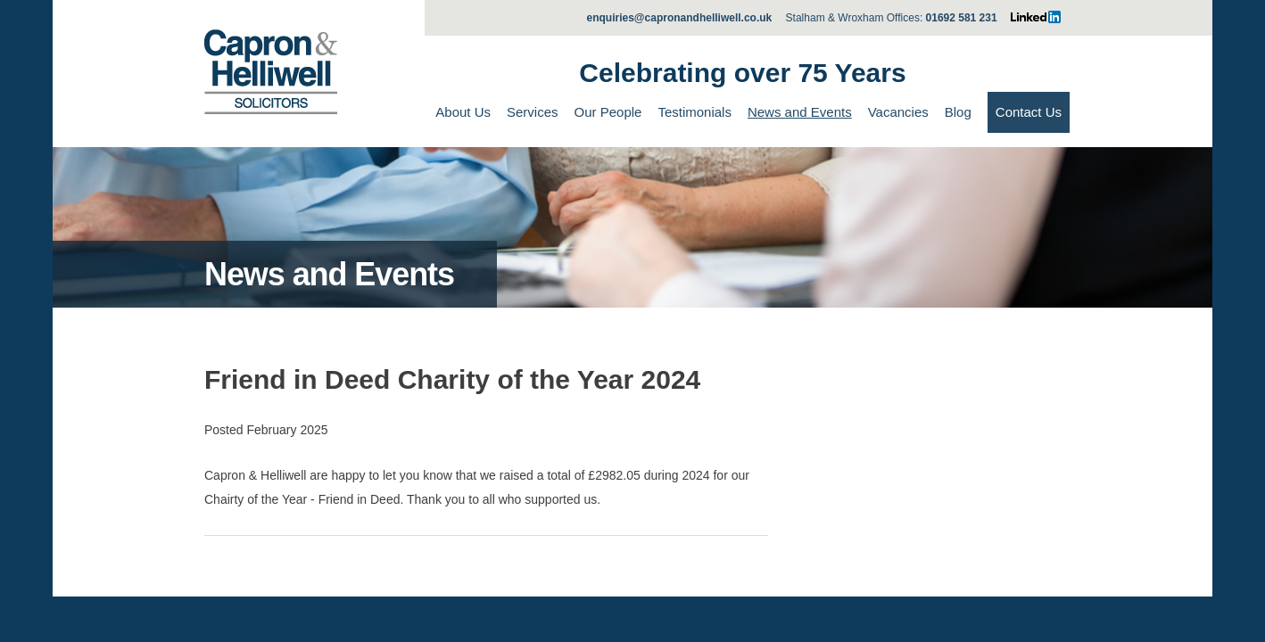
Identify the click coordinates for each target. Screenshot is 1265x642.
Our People (608, 111)
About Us (463, 111)
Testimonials (694, 111)
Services (532, 111)
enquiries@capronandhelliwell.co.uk (680, 18)
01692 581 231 (961, 18)
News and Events (800, 111)
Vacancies (898, 111)
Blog (958, 111)
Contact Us (1029, 111)
